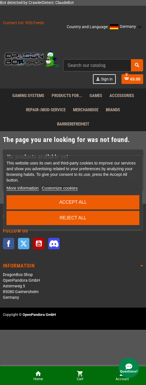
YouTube (38, 243)
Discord (54, 243)
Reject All (73, 217)
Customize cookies (60, 188)
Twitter (23, 243)
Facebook (8, 243)
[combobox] (103, 65)
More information (23, 188)
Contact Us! (13, 22)
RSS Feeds (34, 22)
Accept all (73, 202)
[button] (125, 27)
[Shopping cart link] (132, 79)
